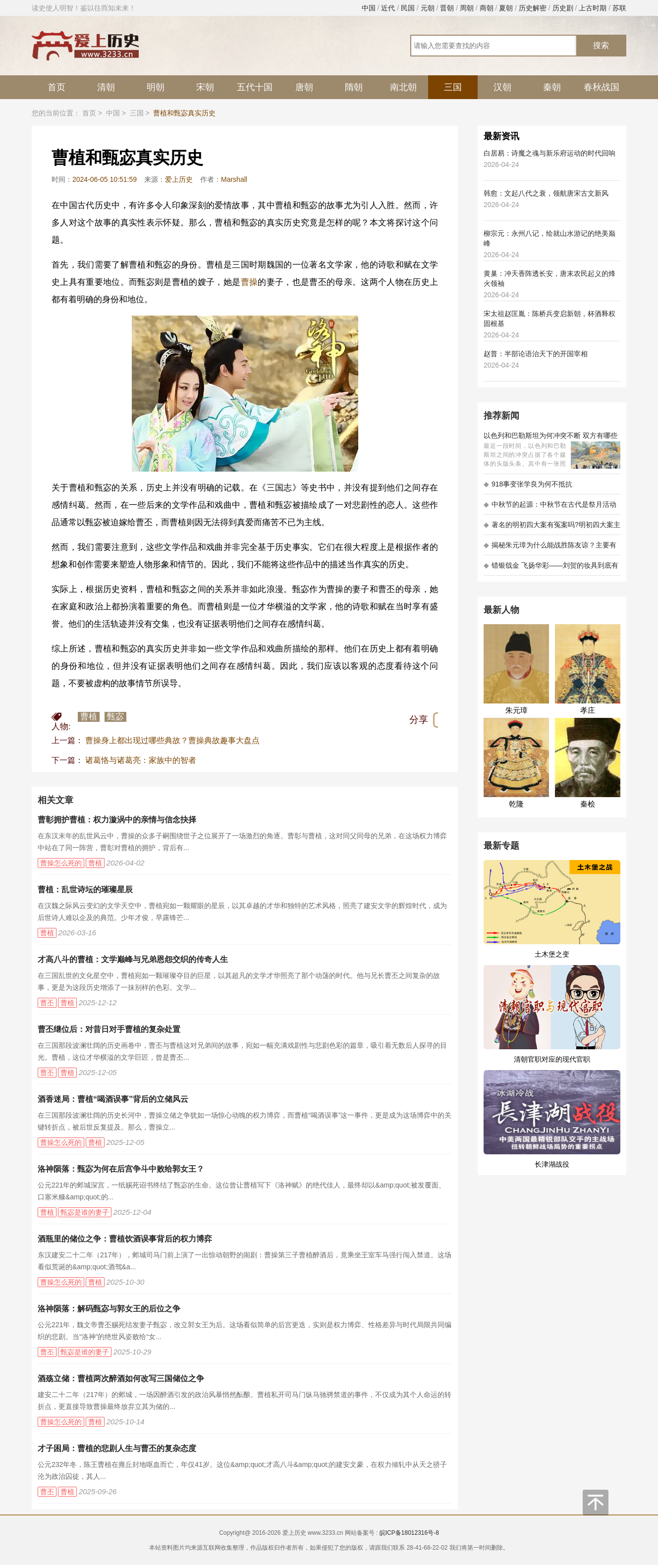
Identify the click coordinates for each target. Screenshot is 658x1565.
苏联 (619, 8)
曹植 (88, 716)
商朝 (487, 8)
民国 (408, 8)
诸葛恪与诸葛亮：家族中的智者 (140, 760)
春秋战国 (601, 87)
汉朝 (502, 87)
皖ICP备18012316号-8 (409, 1532)
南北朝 (403, 87)
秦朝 (552, 87)
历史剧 (562, 8)
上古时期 (592, 8)
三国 (453, 87)
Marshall (234, 179)
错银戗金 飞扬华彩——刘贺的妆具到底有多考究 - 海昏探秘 (551, 568)
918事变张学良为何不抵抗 (528, 484)
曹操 (249, 282)
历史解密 (533, 8)
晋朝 (447, 8)
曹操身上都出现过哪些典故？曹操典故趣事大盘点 (172, 740)
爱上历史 (179, 179)
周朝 (467, 8)
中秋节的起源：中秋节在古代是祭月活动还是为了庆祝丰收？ (550, 507)
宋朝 (205, 87)
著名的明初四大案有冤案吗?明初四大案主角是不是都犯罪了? (552, 528)
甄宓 (115, 716)
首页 (56, 87)
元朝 (428, 8)
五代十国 (255, 87)
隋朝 (354, 87)
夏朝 (506, 8)
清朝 (106, 87)
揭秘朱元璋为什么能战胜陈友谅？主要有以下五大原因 (550, 548)
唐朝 (304, 87)
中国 (369, 8)
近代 (388, 8)
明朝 (155, 87)
